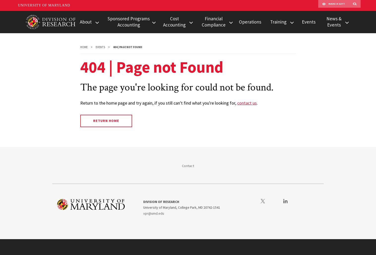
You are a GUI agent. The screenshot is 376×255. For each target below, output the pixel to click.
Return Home (106, 120)
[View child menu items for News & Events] (347, 22)
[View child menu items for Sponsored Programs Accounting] (153, 22)
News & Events (334, 22)
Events (309, 22)
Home (84, 47)
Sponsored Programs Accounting (129, 22)
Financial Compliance (214, 22)
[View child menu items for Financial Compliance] (231, 22)
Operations (250, 22)
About (86, 22)
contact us (247, 103)
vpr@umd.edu (153, 213)
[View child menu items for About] (97, 22)
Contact (188, 166)
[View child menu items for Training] (292, 22)
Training (278, 22)
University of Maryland (44, 5)
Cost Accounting (174, 22)
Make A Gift (333, 5)
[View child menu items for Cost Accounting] (191, 22)
